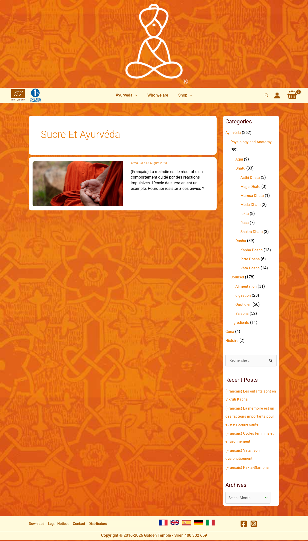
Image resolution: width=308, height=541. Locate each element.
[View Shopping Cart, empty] (292, 95)
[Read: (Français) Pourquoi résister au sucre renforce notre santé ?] (78, 183)
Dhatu (240, 168)
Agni (239, 159)
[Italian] (210, 523)
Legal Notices (58, 525)
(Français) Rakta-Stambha (248, 467)
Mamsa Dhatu (252, 195)
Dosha (241, 240)
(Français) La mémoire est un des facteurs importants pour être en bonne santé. (249, 416)
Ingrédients (240, 322)
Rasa (244, 222)
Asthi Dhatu (250, 177)
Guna (230, 331)
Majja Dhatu (251, 186)
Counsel (237, 277)
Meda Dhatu (251, 204)
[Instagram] (253, 524)
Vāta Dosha (250, 268)
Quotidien (243, 304)
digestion (243, 295)
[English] (175, 523)
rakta (244, 213)
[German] (198, 523)
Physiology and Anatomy (252, 141)
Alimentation (246, 286)
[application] (136, 95)
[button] (128, 95)
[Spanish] (186, 523)
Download (36, 525)
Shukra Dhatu (252, 231)
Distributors (98, 525)
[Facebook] (243, 524)
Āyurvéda (233, 132)
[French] (163, 523)
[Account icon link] (277, 95)
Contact (79, 525)
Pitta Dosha (250, 259)
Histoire (232, 340)
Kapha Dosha (252, 250)
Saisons (242, 313)
